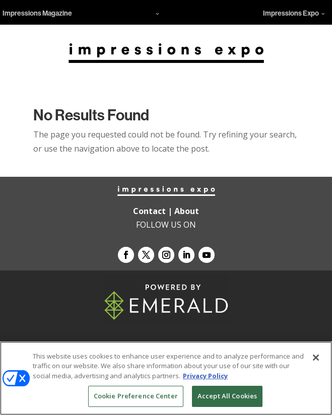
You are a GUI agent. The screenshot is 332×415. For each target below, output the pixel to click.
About (186, 211)
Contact (149, 211)
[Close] (316, 358)
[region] (166, 378)
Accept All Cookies (227, 395)
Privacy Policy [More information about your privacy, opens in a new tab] (205, 375)
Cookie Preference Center (136, 395)
